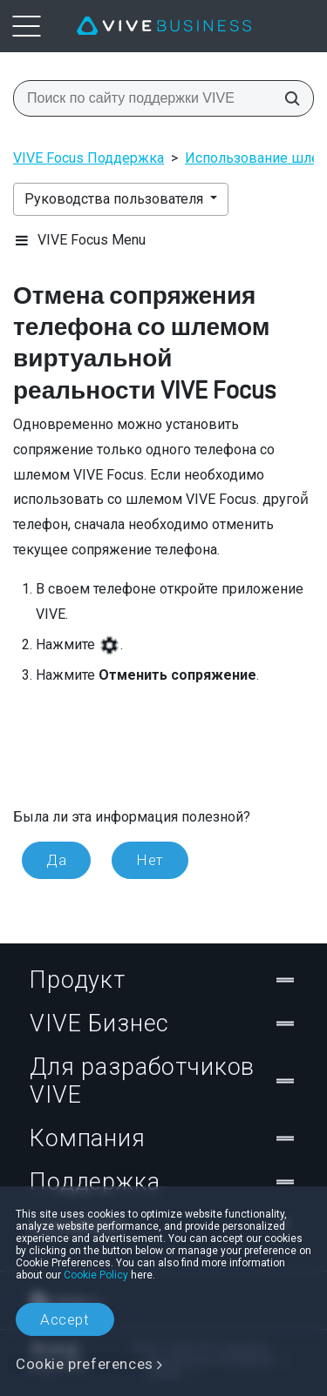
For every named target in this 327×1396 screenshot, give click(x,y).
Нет (150, 860)
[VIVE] (164, 26)
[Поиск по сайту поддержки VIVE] (287, 98)
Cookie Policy (96, 1275)
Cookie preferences (84, 1364)
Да (56, 860)
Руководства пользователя (115, 199)
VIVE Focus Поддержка (88, 158)
